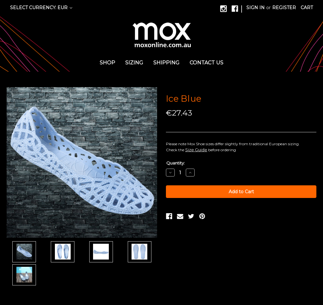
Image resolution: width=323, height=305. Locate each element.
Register (284, 7)
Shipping (166, 63)
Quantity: (175, 162)
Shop (107, 63)
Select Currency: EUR (41, 7)
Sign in (255, 7)
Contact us (206, 63)
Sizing (134, 63)
